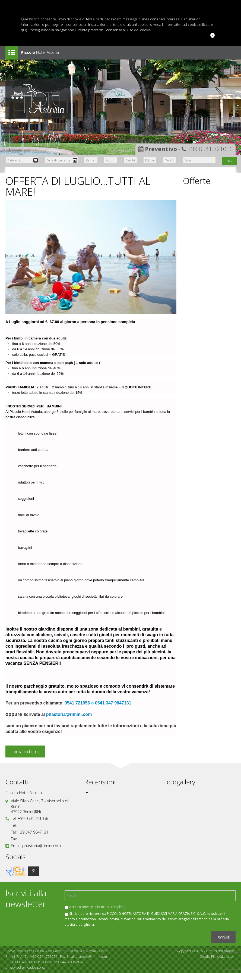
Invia (229, 160)
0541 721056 (77, 703)
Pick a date (35, 160)
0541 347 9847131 (113, 703)
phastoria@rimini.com (69, 714)
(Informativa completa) (109, 907)
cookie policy (36, 967)
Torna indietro (25, 751)
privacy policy (15, 967)
